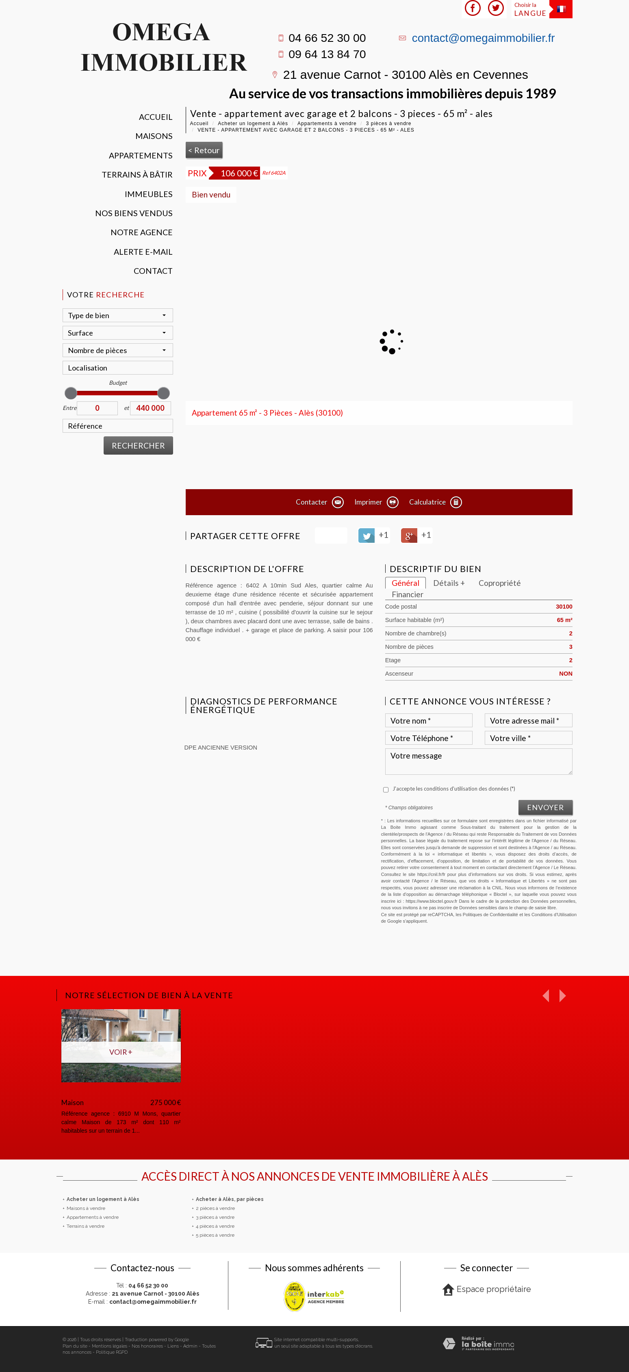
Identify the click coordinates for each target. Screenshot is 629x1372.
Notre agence (142, 232)
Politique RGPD (112, 1352)
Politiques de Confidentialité (490, 914)
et (126, 407)
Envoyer (545, 807)
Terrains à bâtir (137, 174)
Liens (173, 1346)
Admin (190, 1346)
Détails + (449, 582)
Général (405, 582)
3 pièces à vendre (389, 123)
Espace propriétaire (486, 1289)
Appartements (141, 155)
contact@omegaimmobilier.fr (483, 38)
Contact (153, 270)
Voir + (120, 1051)
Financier (407, 594)
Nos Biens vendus (134, 213)
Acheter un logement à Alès (253, 123)
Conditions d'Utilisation (554, 914)
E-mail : (142, 1301)
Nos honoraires (147, 1346)
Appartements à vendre (327, 123)
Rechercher (138, 445)
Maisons (154, 136)
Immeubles (149, 194)
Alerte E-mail (143, 251)
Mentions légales (109, 1346)
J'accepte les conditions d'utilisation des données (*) (454, 788)
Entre (69, 407)
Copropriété (500, 582)
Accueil (156, 116)
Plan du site (75, 1346)
